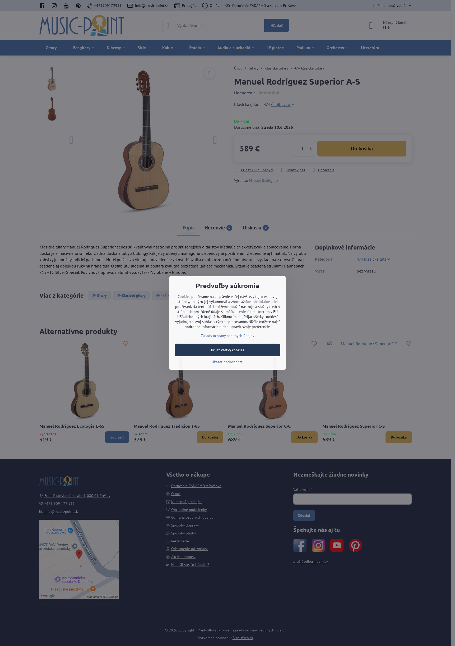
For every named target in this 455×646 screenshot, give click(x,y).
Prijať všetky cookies (227, 350)
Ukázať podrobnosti (228, 361)
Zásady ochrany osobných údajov (227, 335)
